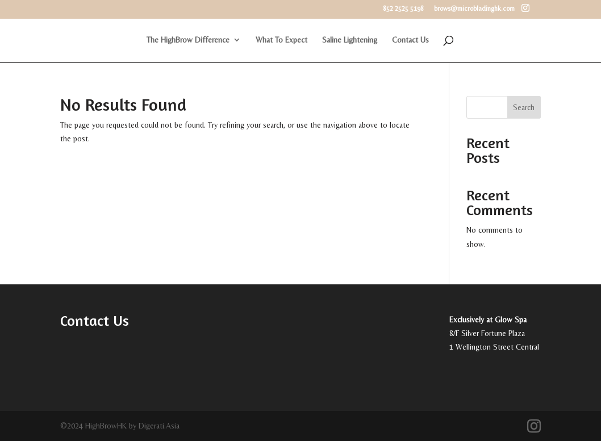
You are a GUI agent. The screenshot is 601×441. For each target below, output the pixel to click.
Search (524, 107)
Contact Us (410, 40)
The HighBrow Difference (188, 40)
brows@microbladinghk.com (474, 8)
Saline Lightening (349, 40)
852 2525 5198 (403, 8)
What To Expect (281, 40)
